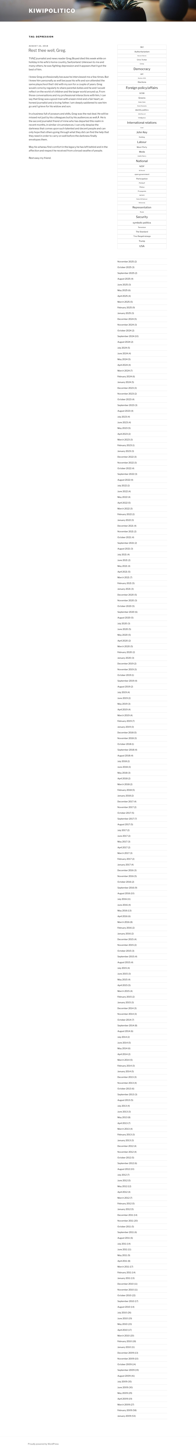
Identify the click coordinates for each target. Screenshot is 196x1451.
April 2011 (122, 1261)
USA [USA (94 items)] (142, 246)
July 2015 (122, 968)
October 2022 (124, 468)
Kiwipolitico (52, 10)
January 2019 (124, 727)
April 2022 (122, 502)
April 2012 (122, 1192)
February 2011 (124, 1272)
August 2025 (123, 278)
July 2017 (122, 830)
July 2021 (122, 554)
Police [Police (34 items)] (141, 187)
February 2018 (124, 790)
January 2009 (124, 1416)
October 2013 (124, 1088)
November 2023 (125, 393)
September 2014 (125, 1025)
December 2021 (125, 525)
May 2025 (122, 290)
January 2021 (124, 589)
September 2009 (126, 1370)
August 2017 (123, 824)
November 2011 (125, 1220)
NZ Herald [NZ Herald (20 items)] (142, 170)
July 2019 (122, 692)
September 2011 (125, 1232)
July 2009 (122, 1381)
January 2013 (124, 1140)
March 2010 (123, 1335)
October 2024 (124, 330)
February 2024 (124, 376)
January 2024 (124, 382)
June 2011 (122, 1249)
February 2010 (124, 1341)
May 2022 (122, 497)
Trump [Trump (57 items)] (142, 241)
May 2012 (122, 1186)
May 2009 (122, 1393)
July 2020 (122, 623)
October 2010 (124, 1295)
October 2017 (124, 813)
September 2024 (125, 336)
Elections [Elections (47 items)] (142, 82)
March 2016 (123, 922)
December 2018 (125, 732)
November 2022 (125, 462)
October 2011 (124, 1226)
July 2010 (122, 1312)
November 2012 (125, 1152)
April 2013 (122, 1123)
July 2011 (121, 1243)
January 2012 (124, 1209)
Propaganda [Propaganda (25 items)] (142, 191)
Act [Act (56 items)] (141, 47)
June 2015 (122, 973)
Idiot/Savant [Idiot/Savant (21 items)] (142, 114)
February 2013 (124, 1134)
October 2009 (124, 1364)
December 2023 (125, 388)
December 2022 (125, 456)
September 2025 (125, 273)
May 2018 (122, 772)
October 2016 (124, 881)
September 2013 (125, 1094)
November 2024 (125, 324)
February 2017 (124, 859)
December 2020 (125, 594)
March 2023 (123, 439)
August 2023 (123, 411)
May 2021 (122, 566)
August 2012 (123, 1169)
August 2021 (123, 548)
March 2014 (123, 1060)
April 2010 (122, 1330)
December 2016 (125, 870)
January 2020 (124, 658)
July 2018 (122, 761)
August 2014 (123, 1031)
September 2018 (125, 749)
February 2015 (124, 996)
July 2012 (122, 1174)
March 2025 (123, 301)
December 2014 (125, 1008)
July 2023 (122, 416)
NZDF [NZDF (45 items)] (141, 166)
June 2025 (122, 284)
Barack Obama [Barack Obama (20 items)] (142, 56)
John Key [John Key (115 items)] (141, 132)
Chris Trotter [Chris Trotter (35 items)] (142, 60)
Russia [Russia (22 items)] (142, 212)
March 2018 (123, 784)
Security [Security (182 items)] (142, 217)
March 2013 (123, 1128)
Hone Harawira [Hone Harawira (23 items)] (142, 106)
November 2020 (125, 600)
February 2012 (124, 1203)
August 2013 (123, 1100)
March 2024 (123, 370)
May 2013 (122, 1117)
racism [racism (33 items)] (142, 195)
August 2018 (123, 755)
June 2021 (122, 560)
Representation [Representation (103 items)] (141, 207)
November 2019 (125, 669)
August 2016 (123, 893)
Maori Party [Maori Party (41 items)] (142, 147)
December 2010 (125, 1283)
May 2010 (122, 1324)
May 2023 (122, 428)
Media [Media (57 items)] (142, 152)
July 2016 (122, 899)
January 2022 (124, 520)
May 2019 (122, 703)
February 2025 (124, 307)
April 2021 (122, 571)
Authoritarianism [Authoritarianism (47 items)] (141, 52)
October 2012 (124, 1157)
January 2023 (124, 451)
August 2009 (124, 1376)
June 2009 (122, 1387)
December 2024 (125, 319)
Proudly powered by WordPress (43, 1444)
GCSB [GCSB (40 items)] (141, 93)
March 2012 (123, 1197)
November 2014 (125, 1014)
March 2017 (123, 853)
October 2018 (124, 744)
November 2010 (125, 1289)
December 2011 (125, 1215)
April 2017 (122, 847)
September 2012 (125, 1163)
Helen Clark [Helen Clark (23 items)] (141, 102)
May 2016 (122, 910)
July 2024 (122, 347)
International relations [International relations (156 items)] (142, 122)
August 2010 (123, 1307)
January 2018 (124, 795)
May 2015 (122, 979)
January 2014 (124, 1071)
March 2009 (123, 1404)
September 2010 (125, 1301)
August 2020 (123, 617)
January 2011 (123, 1278)
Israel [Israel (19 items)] (141, 127)
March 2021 (123, 577)
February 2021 (124, 583)
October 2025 (124, 267)
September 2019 (125, 680)
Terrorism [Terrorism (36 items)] (142, 227)
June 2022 (122, 491)
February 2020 (124, 652)
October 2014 (124, 1019)
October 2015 (124, 950)
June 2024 (122, 353)
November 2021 (125, 531)
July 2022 (122, 485)
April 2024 (122, 365)
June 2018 (122, 767)
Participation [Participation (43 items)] (142, 179)
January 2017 (124, 864)
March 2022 (123, 508)
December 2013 (125, 1077)
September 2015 (125, 956)
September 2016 (125, 887)
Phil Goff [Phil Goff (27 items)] (142, 183)
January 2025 (124, 313)
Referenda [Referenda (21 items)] (142, 203)
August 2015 (123, 962)
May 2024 (122, 359)
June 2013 (122, 1111)
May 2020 (122, 634)
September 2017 (125, 818)
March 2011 (123, 1266)
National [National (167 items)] (142, 161)
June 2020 (122, 629)
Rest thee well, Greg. (47, 50)
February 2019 (124, 721)
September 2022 (125, 474)
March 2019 (123, 715)
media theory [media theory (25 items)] (142, 156)
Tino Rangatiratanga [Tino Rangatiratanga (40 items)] (142, 236)
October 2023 (124, 399)
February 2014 (124, 1065)
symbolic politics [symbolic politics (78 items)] (142, 222)
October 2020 (124, 606)
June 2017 (122, 836)
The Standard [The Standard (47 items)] (142, 232)
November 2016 (125, 876)
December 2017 (125, 801)
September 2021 (125, 543)
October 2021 (124, 537)
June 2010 (122, 1318)
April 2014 (122, 1054)
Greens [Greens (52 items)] (141, 98)
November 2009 (125, 1358)
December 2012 (125, 1146)
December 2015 (125, 939)
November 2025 (125, 261)
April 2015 (122, 985)
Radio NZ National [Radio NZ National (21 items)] (141, 199)
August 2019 (123, 686)
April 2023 (122, 434)
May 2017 (122, 841)
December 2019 (125, 663)
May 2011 (122, 1255)
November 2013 (125, 1083)
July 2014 (122, 1037)
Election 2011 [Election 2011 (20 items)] (142, 78)
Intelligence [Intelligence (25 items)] (142, 118)
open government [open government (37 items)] (142, 174)
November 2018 (125, 738)
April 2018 (122, 778)
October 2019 (124, 675)
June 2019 (122, 698)
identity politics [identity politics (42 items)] (142, 110)
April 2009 (122, 1398)
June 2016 (122, 905)
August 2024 (123, 342)
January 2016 (124, 933)
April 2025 (122, 296)
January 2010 (124, 1347)
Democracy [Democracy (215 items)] (142, 69)
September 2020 (125, 612)
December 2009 (125, 1352)
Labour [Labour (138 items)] (142, 142)
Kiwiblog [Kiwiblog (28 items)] (142, 137)
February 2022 (124, 514)
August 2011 (123, 1238)
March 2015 (123, 991)
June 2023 (122, 422)
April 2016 (122, 916)
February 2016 (124, 927)
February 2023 (124, 445)
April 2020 (122, 640)
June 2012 (122, 1180)
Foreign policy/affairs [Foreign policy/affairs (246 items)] (142, 88)
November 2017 (125, 807)
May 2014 (122, 1048)
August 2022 (123, 479)
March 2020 (123, 646)
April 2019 (122, 709)
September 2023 (125, 405)
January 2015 (124, 1002)
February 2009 (124, 1410)
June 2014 (122, 1042)
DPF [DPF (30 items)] (141, 74)
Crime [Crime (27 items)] (142, 64)
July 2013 (122, 1105)
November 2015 (125, 945)
